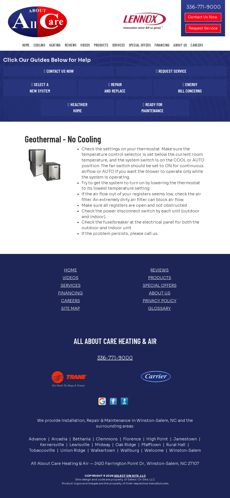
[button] (58, 71)
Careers (197, 45)
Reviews (71, 45)
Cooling (40, 45)
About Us (180, 45)
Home (26, 45)
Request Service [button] (203, 28)
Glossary (159, 308)
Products (101, 45)
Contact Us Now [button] (203, 17)
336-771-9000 (115, 358)
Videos (85, 45)
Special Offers (140, 45)
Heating (55, 45)
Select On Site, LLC (130, 475)
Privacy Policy (160, 300)
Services (118, 45)
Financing (162, 45)
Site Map (70, 308)
